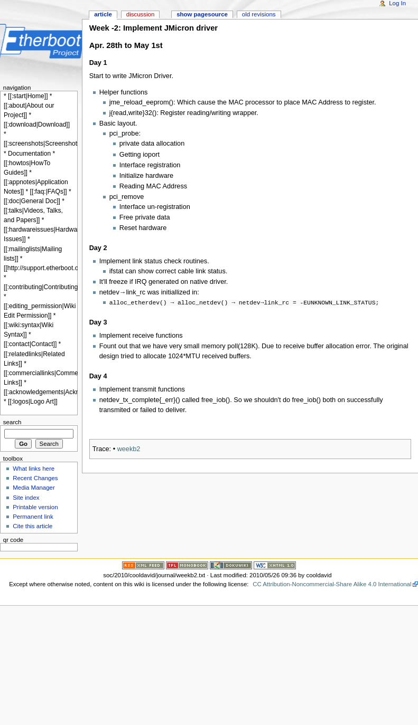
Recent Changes (35, 478)
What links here (33, 468)
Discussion (140, 14)
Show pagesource (202, 14)
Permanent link (33, 516)
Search (12, 422)
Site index (26, 497)
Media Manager (34, 487)
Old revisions (259, 14)
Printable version (35, 507)
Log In (397, 3)
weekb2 (129, 448)
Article (103, 14)
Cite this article (32, 526)
